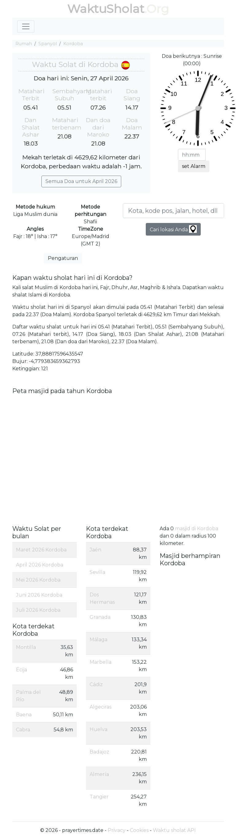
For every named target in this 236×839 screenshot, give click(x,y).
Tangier (99, 797)
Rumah (23, 43)
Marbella (100, 662)
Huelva (98, 729)
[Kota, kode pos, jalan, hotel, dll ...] (173, 210)
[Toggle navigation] (25, 26)
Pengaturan (63, 258)
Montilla (26, 647)
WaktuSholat (105, 9)
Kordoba (73, 43)
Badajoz (99, 752)
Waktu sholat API (174, 830)
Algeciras (100, 707)
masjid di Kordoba (196, 528)
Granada (100, 617)
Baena (24, 715)
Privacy (117, 830)
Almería (99, 774)
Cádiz (96, 684)
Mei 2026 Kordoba (38, 580)
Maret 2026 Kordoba (41, 550)
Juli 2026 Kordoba (38, 610)
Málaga (98, 639)
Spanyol (47, 43)
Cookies (139, 830)
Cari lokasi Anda (173, 229)
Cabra (23, 730)
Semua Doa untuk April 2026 (81, 181)
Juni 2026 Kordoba (39, 595)
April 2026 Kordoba (39, 565)
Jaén (95, 550)
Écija (21, 670)
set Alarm (193, 166)
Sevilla (97, 572)
